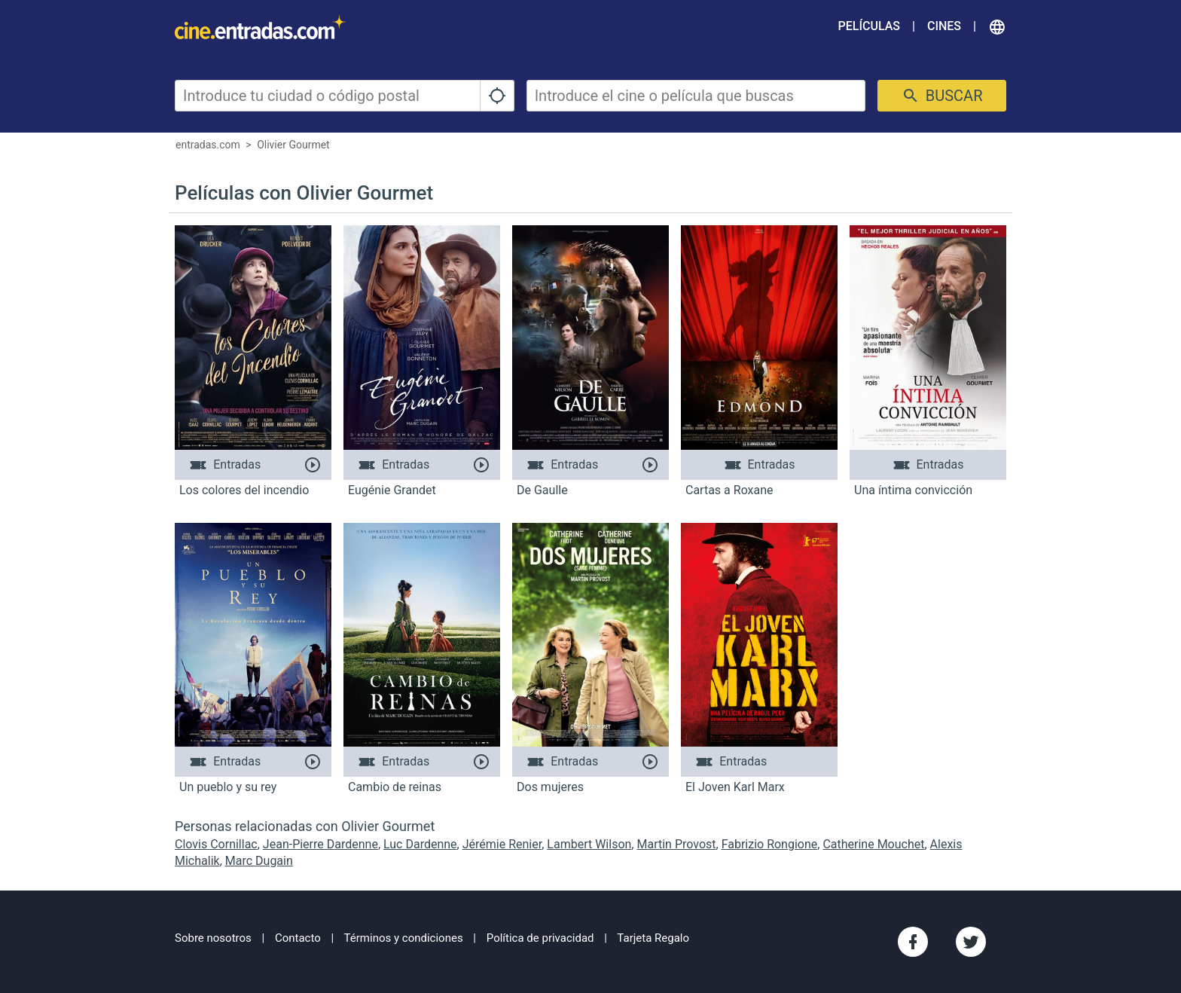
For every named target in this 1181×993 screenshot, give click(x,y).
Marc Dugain (259, 861)
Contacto (298, 938)
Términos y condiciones (403, 938)
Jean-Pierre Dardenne (320, 844)
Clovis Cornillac (216, 844)
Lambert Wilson (589, 844)
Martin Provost (676, 844)
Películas (869, 26)
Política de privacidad (540, 938)
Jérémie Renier (502, 844)
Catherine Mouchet (873, 844)
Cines (944, 26)
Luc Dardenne (420, 844)
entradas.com (207, 145)
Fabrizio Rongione (770, 844)
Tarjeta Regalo (653, 938)
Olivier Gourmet (293, 145)
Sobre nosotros (213, 938)
